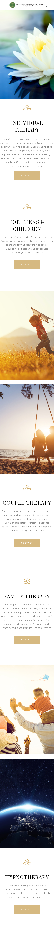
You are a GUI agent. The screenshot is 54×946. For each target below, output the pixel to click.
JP (48, 5)
